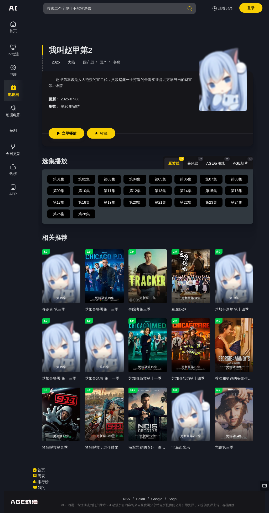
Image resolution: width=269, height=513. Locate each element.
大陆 (71, 62)
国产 (103, 62)
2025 (56, 62)
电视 (116, 62)
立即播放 (66, 133)
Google (156, 499)
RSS (126, 499)
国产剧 (88, 62)
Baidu (140, 499)
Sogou (174, 499)
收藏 (101, 133)
